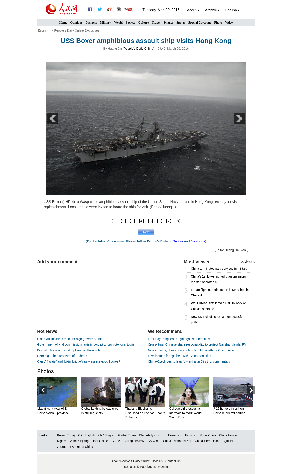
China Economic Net (177, 441)
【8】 (177, 221)
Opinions (76, 22)
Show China (208, 435)
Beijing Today (66, 435)
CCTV (116, 441)
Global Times (127, 435)
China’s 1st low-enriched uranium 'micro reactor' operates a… (218, 279)
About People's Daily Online (130, 461)
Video (229, 22)
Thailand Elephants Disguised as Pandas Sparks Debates (147, 413)
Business (91, 22)
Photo (218, 22)
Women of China (81, 446)
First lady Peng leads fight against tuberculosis (180, 339)
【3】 (132, 221)
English (43, 30)
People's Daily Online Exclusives (76, 30)
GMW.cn (154, 441)
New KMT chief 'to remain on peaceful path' (217, 319)
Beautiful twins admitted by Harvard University (69, 350)
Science (168, 22)
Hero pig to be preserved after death (62, 356)
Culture (143, 22)
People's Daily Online (138, 48)
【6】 (159, 221)
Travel (156, 22)
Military (105, 22)
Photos (45, 371)
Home (63, 22)
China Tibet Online (207, 441)
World (118, 22)
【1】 (114, 221)
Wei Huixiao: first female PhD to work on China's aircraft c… (218, 305)
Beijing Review (134, 441)
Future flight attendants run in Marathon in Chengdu (220, 292)
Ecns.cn (190, 435)
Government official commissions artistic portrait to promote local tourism (87, 344)
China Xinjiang (79, 441)
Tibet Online (99, 441)
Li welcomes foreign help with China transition (179, 356)
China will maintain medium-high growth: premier (70, 339)
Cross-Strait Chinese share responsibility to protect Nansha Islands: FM (197, 344)
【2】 (123, 221)
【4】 (141, 221)
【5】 (150, 221)
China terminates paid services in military (219, 268)
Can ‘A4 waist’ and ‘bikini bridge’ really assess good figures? (78, 361)
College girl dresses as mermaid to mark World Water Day (187, 413)
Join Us (158, 461)
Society (130, 22)
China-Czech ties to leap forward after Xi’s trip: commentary (189, 361)
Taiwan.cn (174, 435)
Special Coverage (199, 22)
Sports (180, 22)
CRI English (86, 435)
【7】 (168, 221)
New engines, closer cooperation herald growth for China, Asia (191, 350)
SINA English (106, 435)
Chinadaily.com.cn (151, 435)
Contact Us (173, 461)
